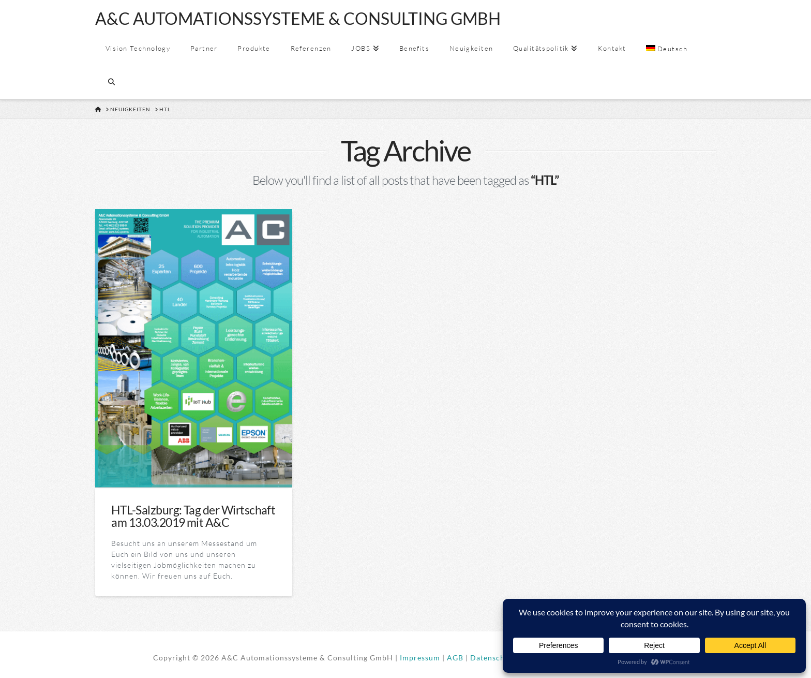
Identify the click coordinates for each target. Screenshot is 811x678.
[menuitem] (666, 49)
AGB (455, 657)
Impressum (420, 657)
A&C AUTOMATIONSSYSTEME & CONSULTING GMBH (298, 18)
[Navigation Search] (111, 82)
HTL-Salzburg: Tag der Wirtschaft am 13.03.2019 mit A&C (193, 516)
